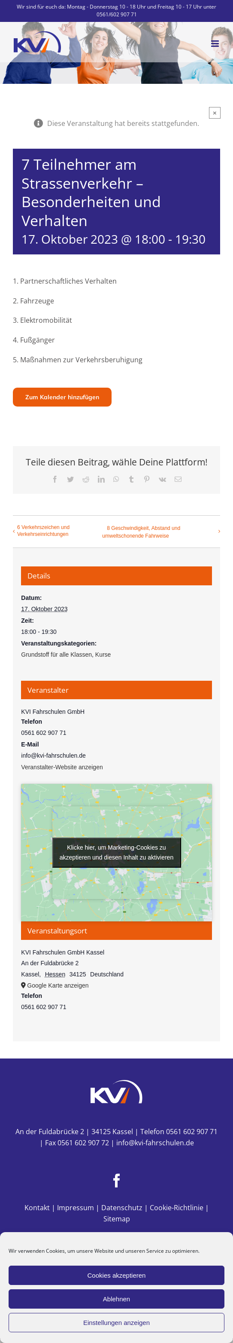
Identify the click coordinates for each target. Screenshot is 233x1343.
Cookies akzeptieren (117, 1275)
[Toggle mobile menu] (215, 43)
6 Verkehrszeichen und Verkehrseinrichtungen (43, 530)
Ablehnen (116, 1299)
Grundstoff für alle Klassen (56, 654)
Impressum (75, 1207)
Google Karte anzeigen (57, 985)
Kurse (103, 654)
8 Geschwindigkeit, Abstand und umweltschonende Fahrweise (141, 532)
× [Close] (215, 112)
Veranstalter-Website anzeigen (62, 767)
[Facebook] (116, 1180)
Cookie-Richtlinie (176, 1207)
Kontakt (37, 1207)
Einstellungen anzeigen (116, 1322)
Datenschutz (121, 1207)
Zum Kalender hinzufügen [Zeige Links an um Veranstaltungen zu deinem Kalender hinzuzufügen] (62, 397)
